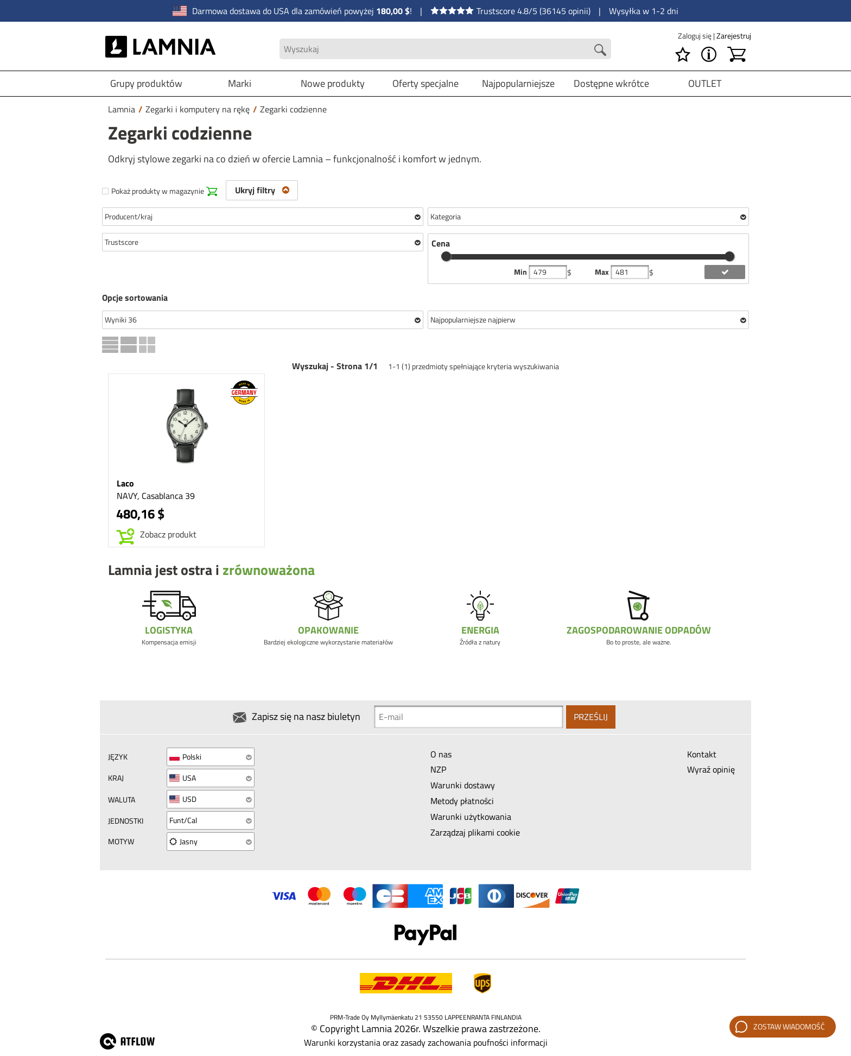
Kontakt (701, 754)
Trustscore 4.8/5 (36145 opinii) (510, 10)
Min (521, 272)
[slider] (446, 256)
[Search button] (600, 50)
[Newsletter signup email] (468, 717)
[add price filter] (724, 272)
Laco (125, 483)
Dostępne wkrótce (611, 83)
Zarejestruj (733, 35)
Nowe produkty (333, 83)
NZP (438, 769)
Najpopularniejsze (518, 83)
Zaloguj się (695, 35)
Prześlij (591, 717)
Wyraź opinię (711, 769)
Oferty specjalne (425, 83)
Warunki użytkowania (470, 817)
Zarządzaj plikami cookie (475, 832)
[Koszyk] (736, 54)
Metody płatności (462, 801)
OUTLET (704, 83)
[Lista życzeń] (682, 54)
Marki (239, 83)
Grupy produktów (146, 83)
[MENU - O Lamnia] (708, 54)
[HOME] (160, 49)
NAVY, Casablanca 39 (156, 495)
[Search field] (445, 49)
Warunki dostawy (462, 785)
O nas (441, 754)
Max (603, 272)
